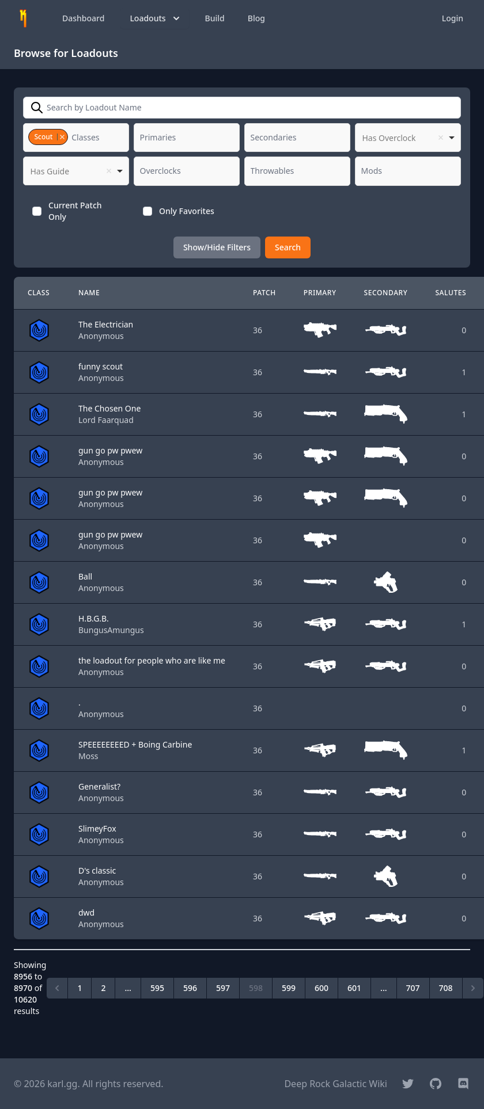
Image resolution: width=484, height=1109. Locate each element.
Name (89, 293)
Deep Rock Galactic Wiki (335, 1083)
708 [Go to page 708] (446, 987)
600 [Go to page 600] (321, 987)
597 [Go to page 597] (223, 987)
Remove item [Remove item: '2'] (62, 137)
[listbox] (408, 137)
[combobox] (76, 137)
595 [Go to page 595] (157, 987)
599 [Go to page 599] (289, 987)
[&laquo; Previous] (57, 988)
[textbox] (88, 137)
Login (452, 18)
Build (215, 18)
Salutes (450, 293)
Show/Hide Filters (217, 247)
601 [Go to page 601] (354, 987)
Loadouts (155, 18)
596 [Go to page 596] (190, 987)
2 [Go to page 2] (103, 987)
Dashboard (83, 18)
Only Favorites (186, 210)
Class (39, 293)
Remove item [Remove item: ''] (441, 137)
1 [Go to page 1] (79, 987)
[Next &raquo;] (473, 988)
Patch (264, 293)
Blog (256, 18)
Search (288, 247)
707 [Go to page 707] (413, 987)
